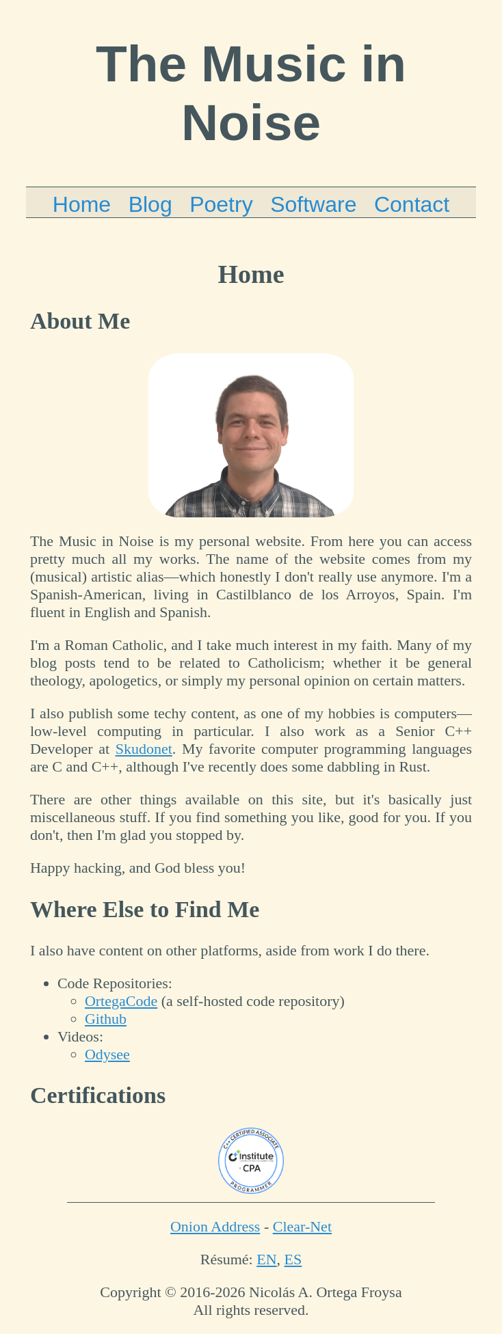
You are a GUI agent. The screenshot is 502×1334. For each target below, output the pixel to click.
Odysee (107, 1054)
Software (313, 204)
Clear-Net (302, 1226)
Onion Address (215, 1226)
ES (293, 1259)
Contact (411, 204)
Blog (150, 204)
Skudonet (144, 748)
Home (82, 204)
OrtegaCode (121, 1000)
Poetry (220, 204)
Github (106, 1018)
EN (266, 1259)
